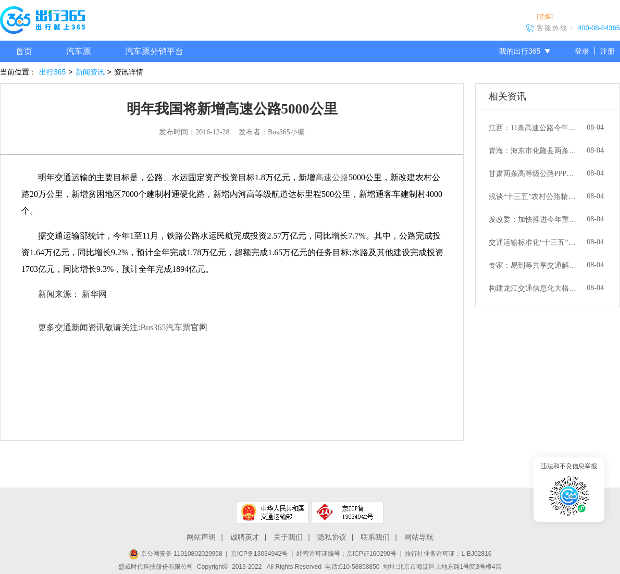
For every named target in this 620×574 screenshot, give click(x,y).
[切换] (545, 16)
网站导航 (418, 537)
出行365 (52, 72)
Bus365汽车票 (165, 327)
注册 (607, 51)
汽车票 (78, 51)
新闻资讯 (90, 72)
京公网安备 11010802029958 (175, 553)
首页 (24, 51)
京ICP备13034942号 (259, 553)
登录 (582, 51)
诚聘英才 (244, 537)
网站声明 (201, 537)
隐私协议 (331, 537)
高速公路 (332, 177)
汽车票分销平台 (154, 51)
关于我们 (288, 537)
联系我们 (375, 537)
